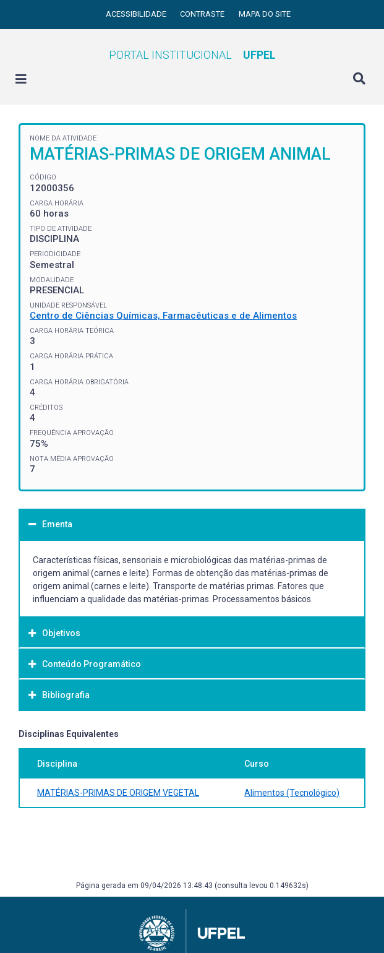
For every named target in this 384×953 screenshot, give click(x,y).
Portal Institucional (192, 54)
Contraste (203, 14)
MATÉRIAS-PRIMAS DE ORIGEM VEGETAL (118, 793)
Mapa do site (265, 14)
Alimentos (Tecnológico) (291, 793)
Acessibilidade (137, 14)
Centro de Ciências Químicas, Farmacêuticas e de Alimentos (163, 315)
